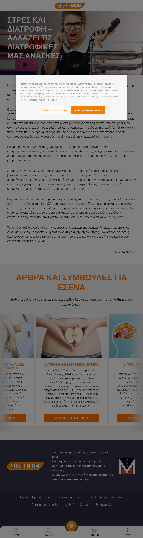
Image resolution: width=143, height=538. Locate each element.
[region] (71, 97)
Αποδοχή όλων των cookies (88, 110)
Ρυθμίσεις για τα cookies (54, 110)
